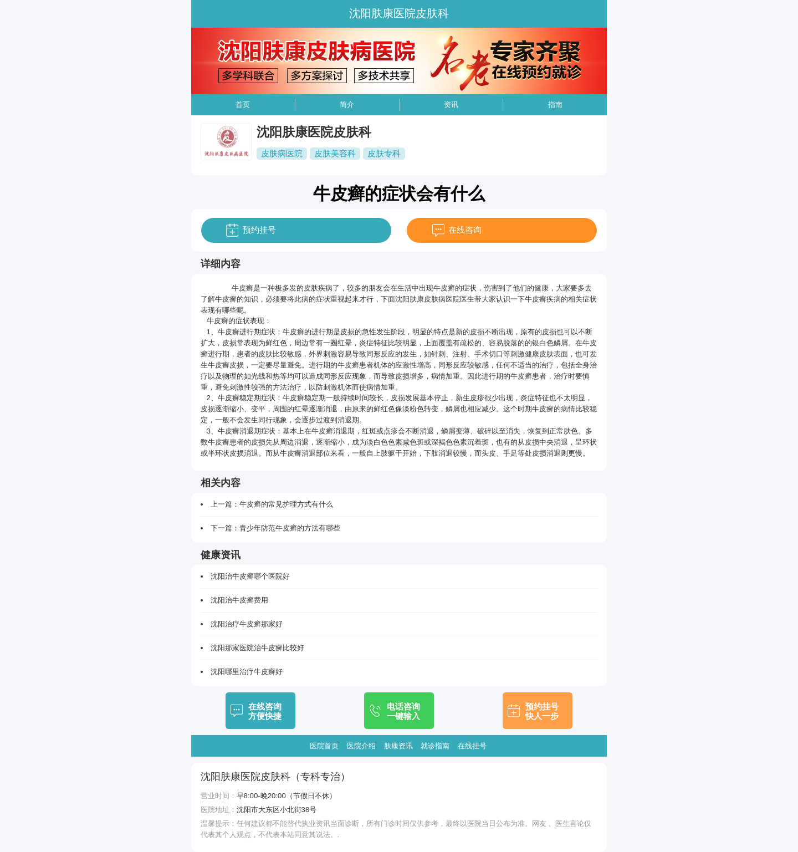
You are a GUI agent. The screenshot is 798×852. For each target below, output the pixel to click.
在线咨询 (465, 229)
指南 (555, 104)
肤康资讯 (398, 746)
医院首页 (324, 746)
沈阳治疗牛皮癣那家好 (247, 624)
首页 (243, 104)
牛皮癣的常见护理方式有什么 (286, 504)
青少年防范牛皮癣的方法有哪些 (289, 528)
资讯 (451, 104)
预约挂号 (259, 229)
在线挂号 (472, 746)
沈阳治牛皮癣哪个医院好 (250, 576)
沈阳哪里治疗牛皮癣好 (247, 671)
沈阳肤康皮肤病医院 (427, 299)
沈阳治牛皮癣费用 (239, 600)
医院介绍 (361, 746)
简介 (347, 104)
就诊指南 (435, 746)
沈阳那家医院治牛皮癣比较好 (257, 648)
